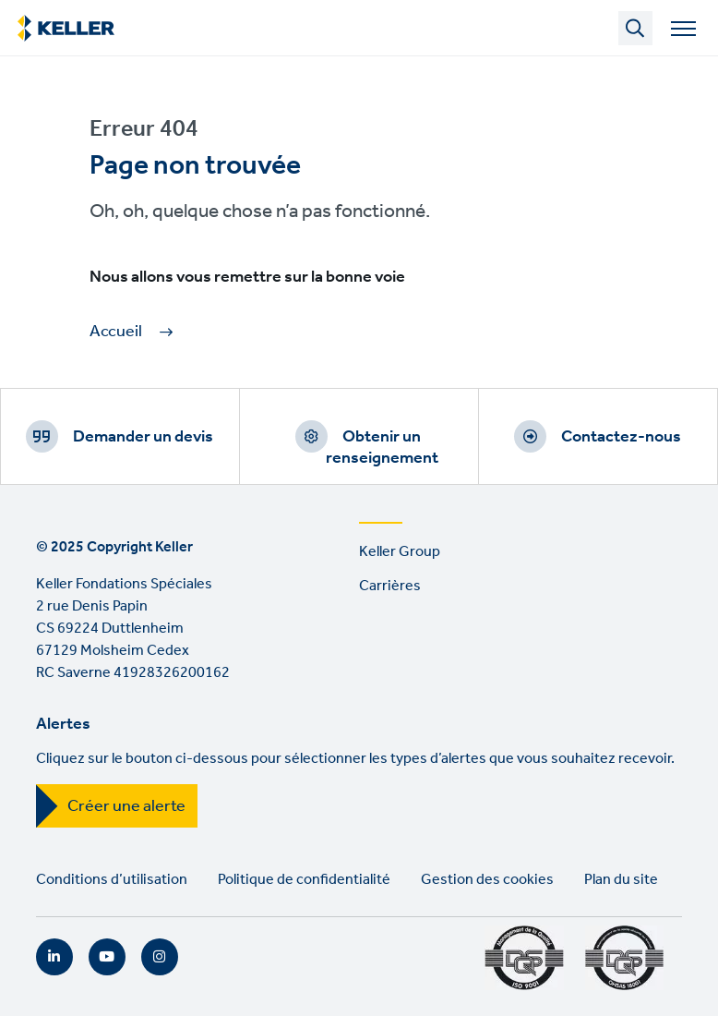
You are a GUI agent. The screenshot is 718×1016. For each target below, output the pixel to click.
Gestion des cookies (487, 879)
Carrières (390, 586)
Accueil (116, 332)
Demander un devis (143, 437)
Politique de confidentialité (304, 879)
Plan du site (621, 879)
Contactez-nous (621, 437)
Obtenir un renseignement (382, 447)
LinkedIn (54, 956)
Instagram (159, 956)
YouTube (107, 956)
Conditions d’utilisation (111, 879)
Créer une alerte (126, 806)
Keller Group (399, 552)
